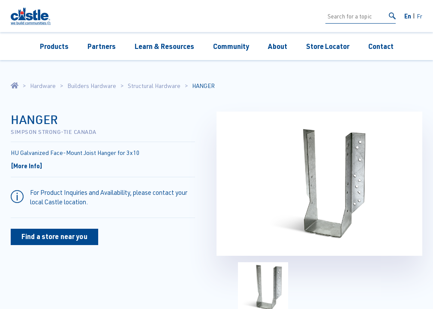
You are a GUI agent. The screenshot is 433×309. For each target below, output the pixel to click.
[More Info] (26, 166)
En (407, 16)
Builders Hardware (91, 86)
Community (231, 46)
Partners (101, 46)
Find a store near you (54, 236)
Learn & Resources (164, 46)
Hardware (43, 86)
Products (54, 46)
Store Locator (327, 46)
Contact (381, 46)
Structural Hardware (154, 86)
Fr (419, 16)
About (277, 46)
